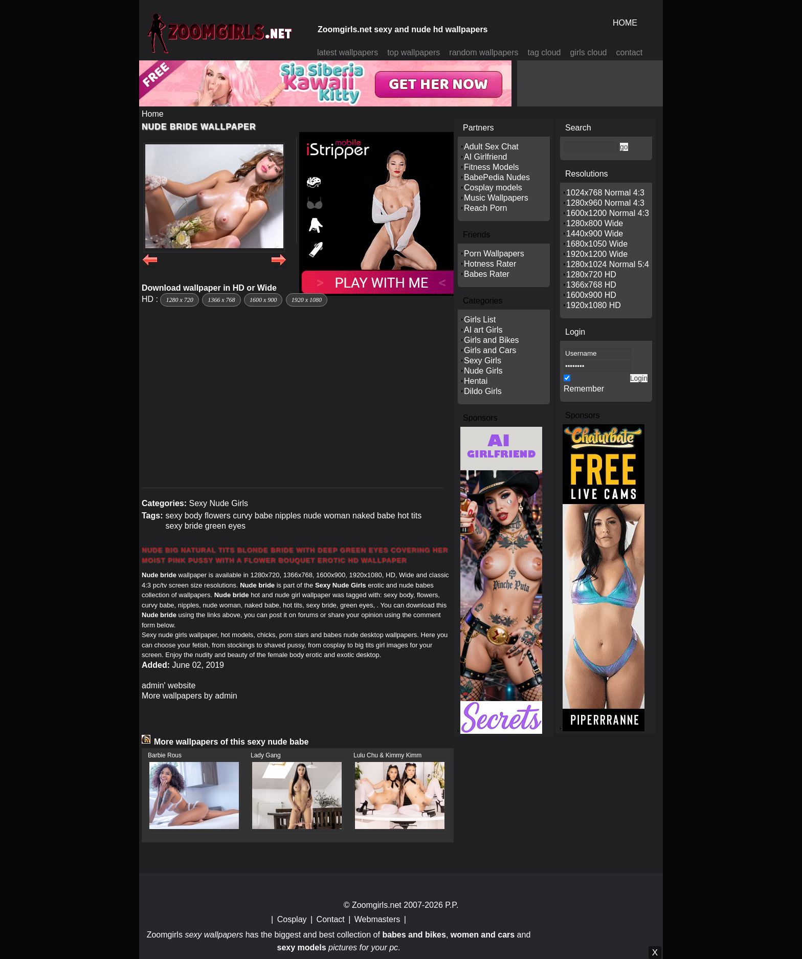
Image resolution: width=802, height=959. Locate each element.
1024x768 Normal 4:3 (605, 192)
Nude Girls (483, 370)
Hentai (475, 381)
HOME (625, 22)
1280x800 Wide (594, 223)
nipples (288, 515)
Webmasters (377, 919)
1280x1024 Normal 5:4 (607, 264)
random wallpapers (483, 52)
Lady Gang (266, 755)
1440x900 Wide (594, 233)
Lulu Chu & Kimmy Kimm (387, 755)
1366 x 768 (221, 299)
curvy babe (253, 515)
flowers (218, 515)
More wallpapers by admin (189, 695)
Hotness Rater (490, 263)
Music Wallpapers (496, 197)
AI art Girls (483, 329)
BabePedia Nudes (497, 177)
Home (153, 114)
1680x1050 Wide (597, 243)
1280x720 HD (591, 274)
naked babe (373, 515)
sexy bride (184, 525)
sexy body (183, 515)
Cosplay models (493, 187)
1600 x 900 (263, 299)
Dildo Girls (483, 391)
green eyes (225, 525)
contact (629, 52)
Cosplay (292, 919)
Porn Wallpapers (494, 253)
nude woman (326, 515)
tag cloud (544, 52)
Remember (584, 388)
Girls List (480, 319)
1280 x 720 (179, 299)
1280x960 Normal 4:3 (605, 203)
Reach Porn (485, 208)
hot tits (409, 515)
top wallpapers (413, 52)
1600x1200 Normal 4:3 (607, 213)
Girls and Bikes (491, 340)
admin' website (168, 685)
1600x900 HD (591, 295)
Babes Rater (486, 274)
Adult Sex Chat (491, 146)
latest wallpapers (347, 52)
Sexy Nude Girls (218, 503)
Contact (331, 919)
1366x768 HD (591, 284)
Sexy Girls (482, 360)
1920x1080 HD (593, 305)
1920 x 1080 (307, 299)
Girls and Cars (490, 350)
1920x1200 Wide (597, 254)
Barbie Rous (165, 755)
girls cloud (588, 52)
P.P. (451, 905)
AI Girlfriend (485, 156)
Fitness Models (491, 167)
